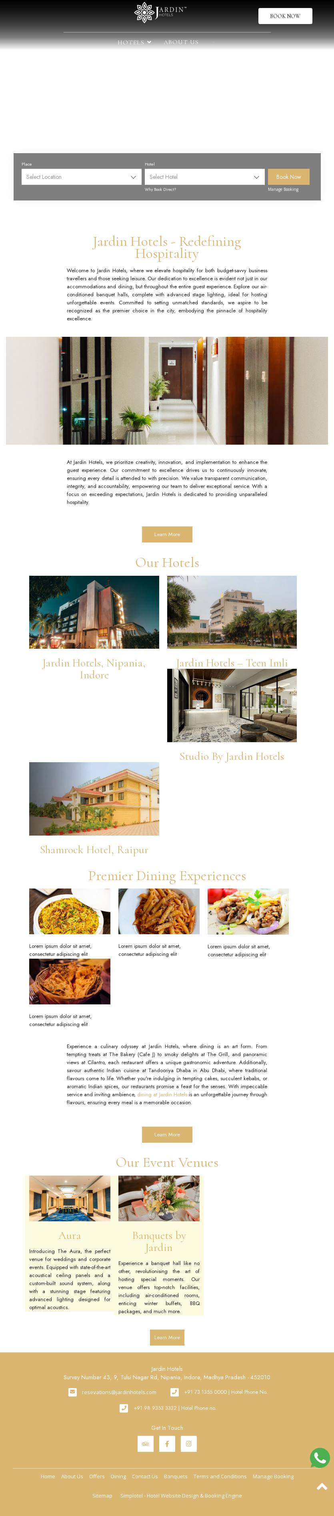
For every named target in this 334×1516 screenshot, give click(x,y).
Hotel (150, 164)
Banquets (176, 1476)
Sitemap (102, 1495)
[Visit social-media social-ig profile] (189, 1444)
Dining (118, 1476)
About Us (181, 42)
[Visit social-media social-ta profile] (146, 1444)
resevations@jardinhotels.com (119, 1392)
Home (48, 1476)
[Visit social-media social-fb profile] (167, 1444)
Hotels (135, 42)
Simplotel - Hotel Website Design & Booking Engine (181, 1495)
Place (27, 164)
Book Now (285, 16)
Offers (97, 1476)
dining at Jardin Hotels (162, 1094)
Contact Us (145, 1476)
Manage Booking (283, 189)
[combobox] (82, 177)
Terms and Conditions (220, 1476)
